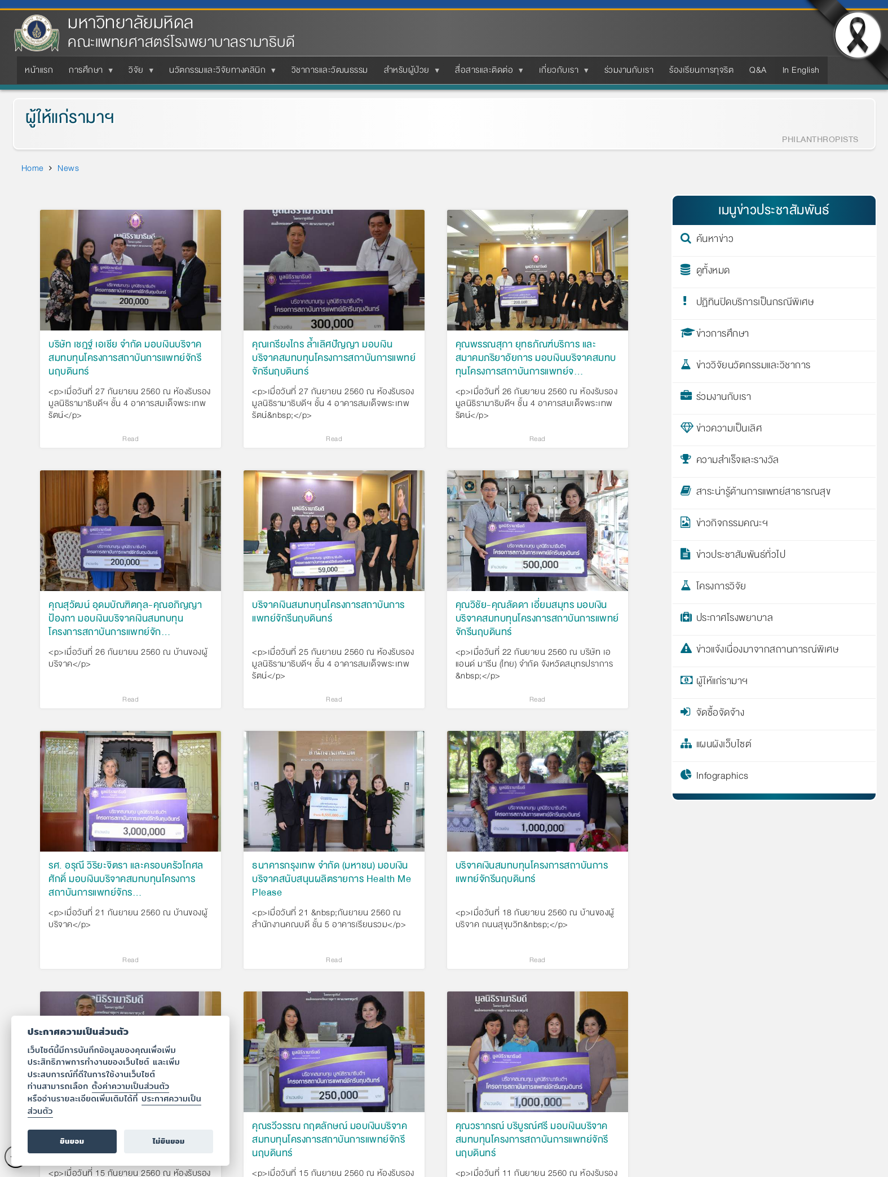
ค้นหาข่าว (715, 240)
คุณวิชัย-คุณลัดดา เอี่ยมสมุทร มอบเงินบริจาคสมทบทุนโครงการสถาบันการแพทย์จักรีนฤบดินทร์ (537, 618)
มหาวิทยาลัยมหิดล (131, 23)
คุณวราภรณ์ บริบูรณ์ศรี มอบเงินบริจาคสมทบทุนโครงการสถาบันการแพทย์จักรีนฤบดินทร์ (532, 1139)
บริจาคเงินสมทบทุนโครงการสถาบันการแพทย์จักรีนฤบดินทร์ (328, 612)
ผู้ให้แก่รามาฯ (69, 117)
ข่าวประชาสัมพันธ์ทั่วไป (741, 556)
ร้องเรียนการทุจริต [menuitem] (701, 70)
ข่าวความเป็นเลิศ (729, 430)
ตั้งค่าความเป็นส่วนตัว (131, 1085)
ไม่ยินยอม (169, 1141)
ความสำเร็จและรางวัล (737, 461)
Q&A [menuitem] (758, 70)
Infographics (722, 777)
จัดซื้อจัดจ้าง (720, 714)
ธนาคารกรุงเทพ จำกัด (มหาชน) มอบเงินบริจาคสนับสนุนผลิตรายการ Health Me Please (331, 879)
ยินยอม (72, 1141)
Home (32, 168)
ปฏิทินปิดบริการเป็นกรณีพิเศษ (755, 304)
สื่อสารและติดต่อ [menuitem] (486, 73)
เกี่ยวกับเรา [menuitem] (561, 73)
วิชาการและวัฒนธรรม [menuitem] (329, 70)
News (68, 168)
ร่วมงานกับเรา (724, 398)
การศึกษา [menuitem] (88, 73)
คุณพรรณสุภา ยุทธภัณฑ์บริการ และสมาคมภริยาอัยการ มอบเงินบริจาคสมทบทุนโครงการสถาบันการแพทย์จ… (536, 358)
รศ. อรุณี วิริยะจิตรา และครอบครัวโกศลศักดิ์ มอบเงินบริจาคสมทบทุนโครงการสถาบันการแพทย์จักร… (126, 879)
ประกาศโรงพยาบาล (735, 619)
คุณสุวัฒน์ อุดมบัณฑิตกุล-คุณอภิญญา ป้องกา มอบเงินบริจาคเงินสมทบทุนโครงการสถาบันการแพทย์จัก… (125, 618)
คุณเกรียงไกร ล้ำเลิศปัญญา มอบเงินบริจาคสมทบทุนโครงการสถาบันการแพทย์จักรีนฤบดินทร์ (334, 358)
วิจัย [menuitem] (138, 73)
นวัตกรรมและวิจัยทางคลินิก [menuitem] (219, 73)
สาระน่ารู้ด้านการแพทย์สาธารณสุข (763, 493)
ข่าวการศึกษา (722, 335)
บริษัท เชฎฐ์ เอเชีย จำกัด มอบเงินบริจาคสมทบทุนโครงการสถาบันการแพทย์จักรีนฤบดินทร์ (125, 358)
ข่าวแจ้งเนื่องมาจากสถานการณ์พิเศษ (767, 651)
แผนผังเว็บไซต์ (724, 746)
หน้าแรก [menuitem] (39, 70)
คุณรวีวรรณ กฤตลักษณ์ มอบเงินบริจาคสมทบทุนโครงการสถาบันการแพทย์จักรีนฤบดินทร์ (329, 1139)
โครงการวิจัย (721, 588)
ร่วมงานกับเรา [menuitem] (629, 70)
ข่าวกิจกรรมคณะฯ (732, 525)
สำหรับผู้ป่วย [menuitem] (409, 73)
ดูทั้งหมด (713, 272)
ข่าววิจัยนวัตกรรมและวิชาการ (753, 367)
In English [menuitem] (801, 70)
